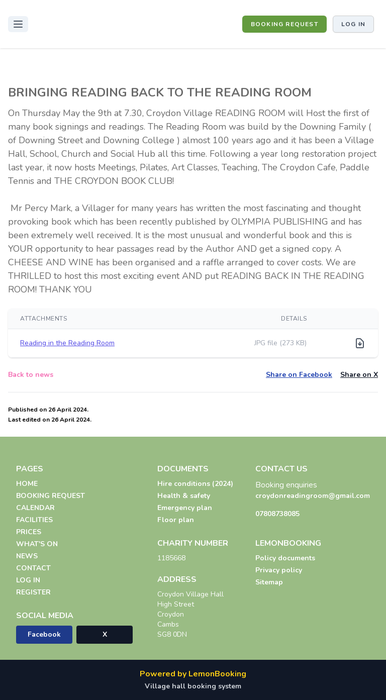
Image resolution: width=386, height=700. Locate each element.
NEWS (27, 556)
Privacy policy (278, 570)
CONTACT (33, 568)
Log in (353, 24)
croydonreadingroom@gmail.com (312, 496)
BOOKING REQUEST (284, 24)
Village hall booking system (193, 686)
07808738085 (277, 514)
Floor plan (175, 520)
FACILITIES (34, 520)
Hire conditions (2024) (195, 483)
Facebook (44, 634)
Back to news (30, 374)
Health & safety (183, 496)
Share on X (359, 374)
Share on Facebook (299, 374)
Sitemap (269, 582)
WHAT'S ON (37, 544)
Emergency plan (184, 508)
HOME (27, 483)
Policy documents (285, 558)
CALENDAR (35, 508)
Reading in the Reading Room (67, 343)
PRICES (28, 532)
